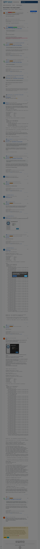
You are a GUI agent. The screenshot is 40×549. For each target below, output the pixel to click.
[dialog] (20, 274)
